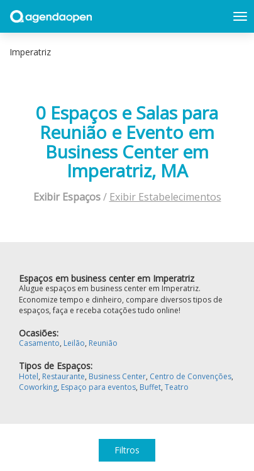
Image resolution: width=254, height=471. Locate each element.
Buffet (150, 387)
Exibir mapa (237, 52)
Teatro (177, 387)
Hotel (28, 376)
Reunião (103, 343)
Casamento (39, 343)
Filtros (127, 450)
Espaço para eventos (98, 387)
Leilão (74, 343)
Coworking (38, 387)
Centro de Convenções (190, 376)
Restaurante (63, 376)
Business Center (117, 376)
